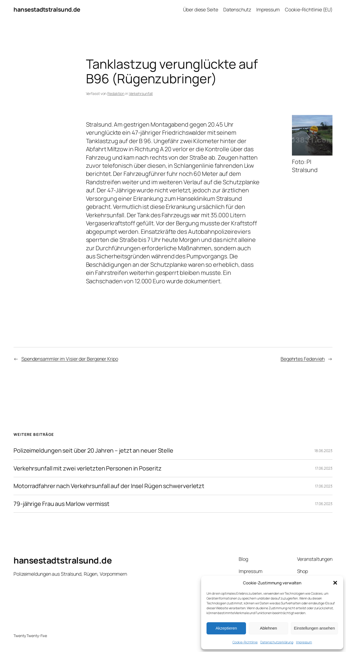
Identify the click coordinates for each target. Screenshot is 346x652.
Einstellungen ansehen (314, 628)
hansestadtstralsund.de (47, 9)
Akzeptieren (226, 628)
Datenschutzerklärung (276, 642)
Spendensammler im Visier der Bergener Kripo (69, 358)
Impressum (304, 642)
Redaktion (115, 93)
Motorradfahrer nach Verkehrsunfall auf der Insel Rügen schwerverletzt (109, 486)
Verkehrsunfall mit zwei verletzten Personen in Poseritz (88, 468)
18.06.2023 (323, 450)
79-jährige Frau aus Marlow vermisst (61, 503)
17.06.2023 (323, 468)
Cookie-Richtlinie (245, 642)
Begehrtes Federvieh (303, 358)
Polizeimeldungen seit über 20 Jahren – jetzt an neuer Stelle (93, 450)
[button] (335, 582)
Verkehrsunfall (141, 93)
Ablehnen (268, 628)
